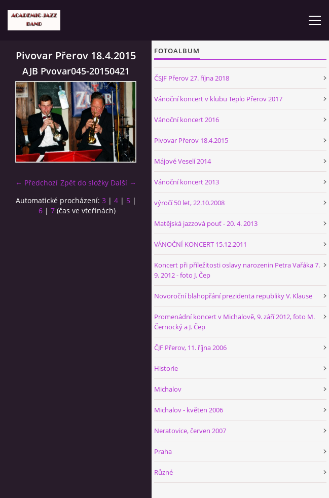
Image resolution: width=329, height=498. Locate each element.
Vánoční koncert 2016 (186, 119)
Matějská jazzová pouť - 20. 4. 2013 (206, 223)
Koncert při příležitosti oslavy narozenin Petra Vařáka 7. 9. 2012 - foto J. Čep (237, 270)
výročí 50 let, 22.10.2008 (189, 202)
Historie (166, 368)
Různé (163, 472)
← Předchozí (36, 182)
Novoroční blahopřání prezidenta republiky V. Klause (233, 295)
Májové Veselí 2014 (182, 161)
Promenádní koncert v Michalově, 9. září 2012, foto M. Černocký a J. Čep (234, 321)
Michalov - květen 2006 (188, 409)
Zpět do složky (84, 182)
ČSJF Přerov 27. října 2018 (191, 78)
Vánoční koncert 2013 (186, 181)
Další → (123, 182)
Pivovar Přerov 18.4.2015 (191, 140)
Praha (163, 451)
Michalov (167, 389)
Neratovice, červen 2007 (190, 430)
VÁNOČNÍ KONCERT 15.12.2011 (200, 244)
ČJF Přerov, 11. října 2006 (190, 347)
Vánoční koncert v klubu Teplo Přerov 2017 (218, 98)
